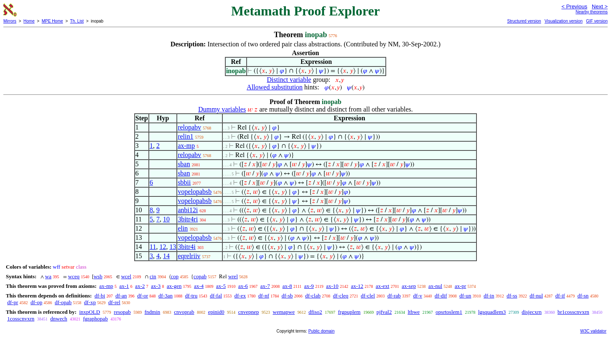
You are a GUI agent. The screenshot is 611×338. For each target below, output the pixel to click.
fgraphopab (95, 318)
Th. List (77, 21)
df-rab (394, 295)
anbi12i (188, 209)
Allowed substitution (275, 87)
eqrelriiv (189, 255)
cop (175, 276)
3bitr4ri (188, 219)
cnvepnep (248, 312)
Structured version (524, 21)
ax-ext (382, 286)
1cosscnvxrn (20, 318)
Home (29, 21)
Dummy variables (222, 109)
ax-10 (332, 286)
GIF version (597, 21)
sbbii (184, 182)
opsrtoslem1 (448, 312)
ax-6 (243, 286)
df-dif (441, 295)
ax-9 (309, 286)
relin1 (185, 136)
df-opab (63, 302)
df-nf (263, 295)
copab (199, 276)
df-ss (512, 295)
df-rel (114, 302)
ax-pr (460, 286)
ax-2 (140, 286)
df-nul (536, 295)
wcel (126, 276)
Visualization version (564, 21)
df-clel (368, 295)
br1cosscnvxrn (573, 312)
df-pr (12, 302)
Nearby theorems (591, 12)
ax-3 (155, 286)
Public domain (321, 331)
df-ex (240, 295)
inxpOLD (89, 312)
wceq (73, 276)
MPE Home (52, 21)
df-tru (191, 295)
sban (184, 164)
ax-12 (357, 286)
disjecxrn (532, 312)
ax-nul (435, 286)
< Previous (574, 6)
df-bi (99, 295)
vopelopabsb (194, 191)
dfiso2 (315, 312)
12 (162, 246)
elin (183, 228)
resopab (122, 312)
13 (172, 246)
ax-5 (221, 286)
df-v (418, 295)
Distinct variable (289, 79)
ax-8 (287, 286)
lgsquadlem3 (492, 312)
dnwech (58, 318)
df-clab (313, 295)
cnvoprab (184, 312)
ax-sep (409, 286)
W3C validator (593, 331)
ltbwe (413, 312)
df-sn (583, 295)
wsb (98, 276)
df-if (560, 295)
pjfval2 (384, 312)
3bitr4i (187, 246)
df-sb (287, 295)
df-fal (216, 295)
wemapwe (284, 312)
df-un (465, 295)
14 (166, 255)
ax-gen (174, 286)
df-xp (90, 302)
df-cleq (341, 295)
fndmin (152, 312)
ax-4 (199, 286)
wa (48, 276)
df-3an (165, 295)
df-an (121, 295)
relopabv (189, 127)
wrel (233, 276)
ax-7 (265, 286)
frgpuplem (349, 312)
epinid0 (216, 312)
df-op (36, 302)
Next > (600, 6)
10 (166, 219)
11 (153, 246)
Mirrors (9, 21)
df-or (142, 295)
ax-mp (186, 145)
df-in (489, 295)
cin (153, 276)
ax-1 (124, 286)
